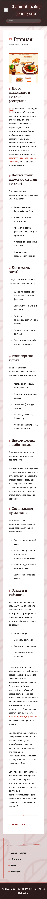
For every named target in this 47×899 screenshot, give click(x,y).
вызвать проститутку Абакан (23, 716)
